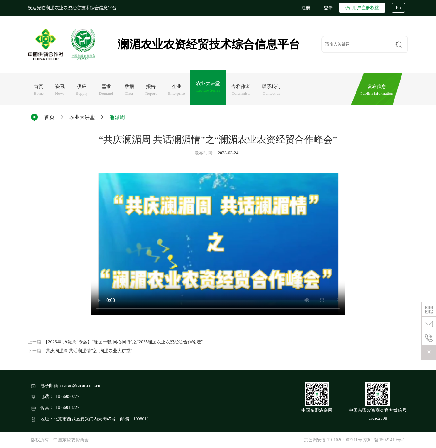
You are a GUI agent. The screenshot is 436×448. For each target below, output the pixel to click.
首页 (49, 117)
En (398, 7)
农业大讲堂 (82, 117)
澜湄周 (117, 117)
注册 (305, 7)
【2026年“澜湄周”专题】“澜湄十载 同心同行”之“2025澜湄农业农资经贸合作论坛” (123, 342)
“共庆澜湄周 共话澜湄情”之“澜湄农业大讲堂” (87, 350)
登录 (328, 7)
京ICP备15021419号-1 (384, 440)
